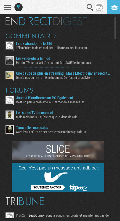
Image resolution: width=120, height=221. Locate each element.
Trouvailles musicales (32, 127)
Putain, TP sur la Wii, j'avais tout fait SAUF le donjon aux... (55, 62)
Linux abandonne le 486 (34, 43)
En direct (29, 21)
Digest (70, 21)
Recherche (90, 7)
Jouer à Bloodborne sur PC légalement (44, 98)
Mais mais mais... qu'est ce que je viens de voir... (47, 117)
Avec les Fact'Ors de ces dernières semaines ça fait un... (52, 132)
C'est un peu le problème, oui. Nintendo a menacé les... (51, 102)
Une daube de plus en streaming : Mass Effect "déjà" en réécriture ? (63, 73)
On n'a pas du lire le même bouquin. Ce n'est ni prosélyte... (54, 77)
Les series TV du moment (34, 112)
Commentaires (32, 36)
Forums (19, 90)
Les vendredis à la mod (33, 58)
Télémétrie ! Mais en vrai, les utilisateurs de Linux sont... (53, 48)
